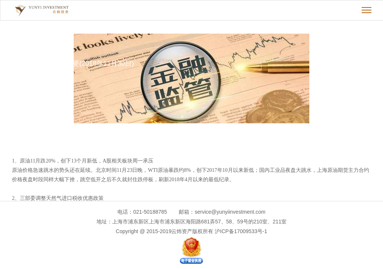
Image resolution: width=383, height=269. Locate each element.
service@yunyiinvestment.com (229, 212)
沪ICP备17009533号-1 (241, 231)
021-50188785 (150, 212)
